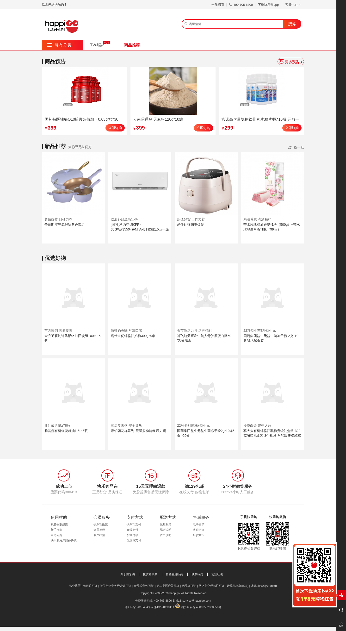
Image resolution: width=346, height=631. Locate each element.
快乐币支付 (134, 524)
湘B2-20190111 (164, 607)
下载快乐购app (268, 4)
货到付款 (132, 535)
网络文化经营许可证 (212, 585)
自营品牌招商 (174, 574)
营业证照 (217, 574)
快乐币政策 (100, 524)
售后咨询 (198, 529)
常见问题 (56, 535)
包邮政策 (165, 524)
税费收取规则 (59, 524)
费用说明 (165, 535)
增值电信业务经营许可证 (115, 585)
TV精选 (96, 45)
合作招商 (217, 4)
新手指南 (56, 529)
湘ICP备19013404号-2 (139, 607)
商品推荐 (132, 45)
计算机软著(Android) (264, 585)
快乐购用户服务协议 (64, 540)
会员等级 (99, 529)
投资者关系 (150, 574)
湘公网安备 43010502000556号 (201, 607)
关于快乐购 (127, 574)
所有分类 (59, 45)
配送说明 (165, 529)
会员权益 (99, 535)
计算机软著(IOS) (237, 585)
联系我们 (197, 574)
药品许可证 (189, 585)
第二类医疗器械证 (167, 585)
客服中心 (293, 4)
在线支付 (132, 529)
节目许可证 (90, 585)
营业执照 (75, 585)
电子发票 (198, 524)
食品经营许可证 (144, 585)
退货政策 (198, 535)
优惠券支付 (134, 540)
